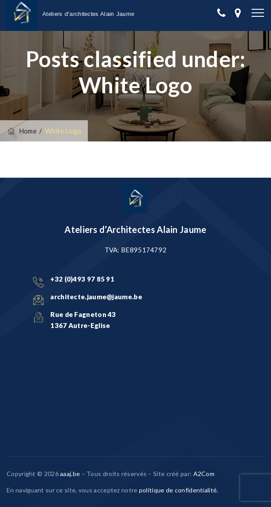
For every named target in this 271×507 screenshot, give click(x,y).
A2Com (204, 473)
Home (22, 131)
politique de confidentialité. (178, 490)
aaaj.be (70, 473)
